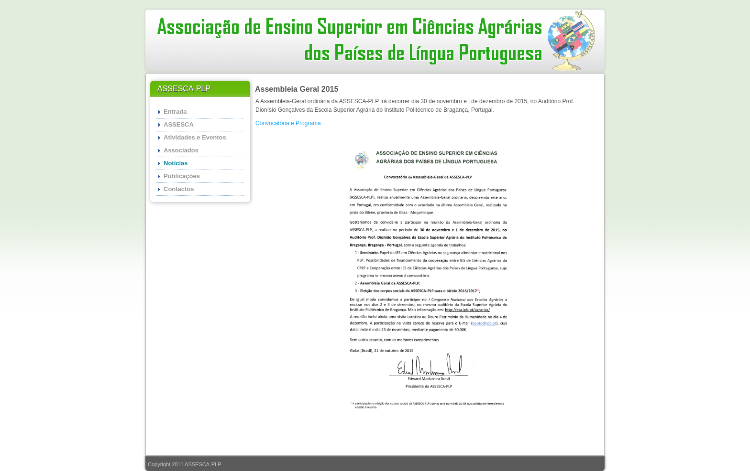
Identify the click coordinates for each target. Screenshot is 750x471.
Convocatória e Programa (288, 123)
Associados (181, 150)
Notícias (176, 163)
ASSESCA (179, 124)
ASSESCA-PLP (203, 464)
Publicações (182, 176)
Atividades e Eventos (195, 137)
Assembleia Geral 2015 (296, 89)
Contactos (179, 189)
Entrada (175, 111)
